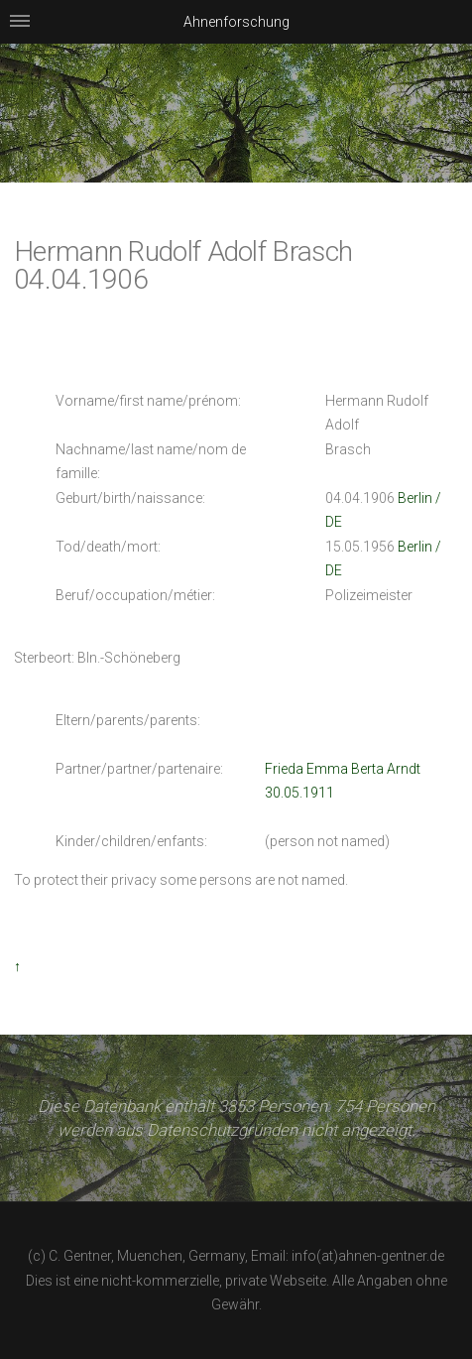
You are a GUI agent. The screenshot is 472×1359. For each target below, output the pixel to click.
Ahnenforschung (236, 22)
